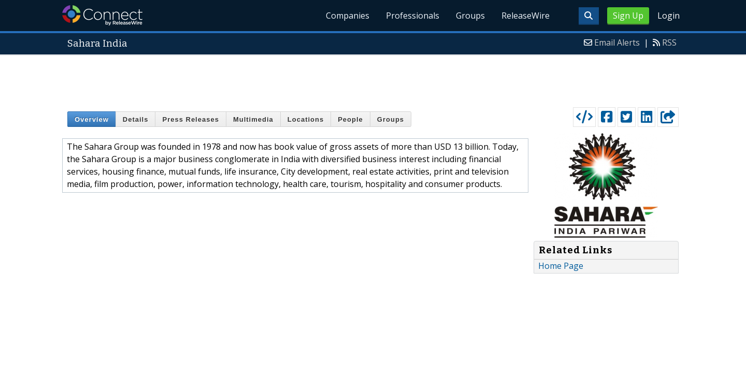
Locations (306, 119)
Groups (470, 15)
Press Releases (190, 119)
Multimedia (253, 119)
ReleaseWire (525, 15)
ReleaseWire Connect (102, 15)
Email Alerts (617, 42)
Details (136, 119)
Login (668, 15)
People (350, 119)
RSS (669, 42)
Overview (92, 119)
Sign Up (628, 15)
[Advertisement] (373, 78)
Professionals (412, 15)
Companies (347, 15)
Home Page (560, 265)
